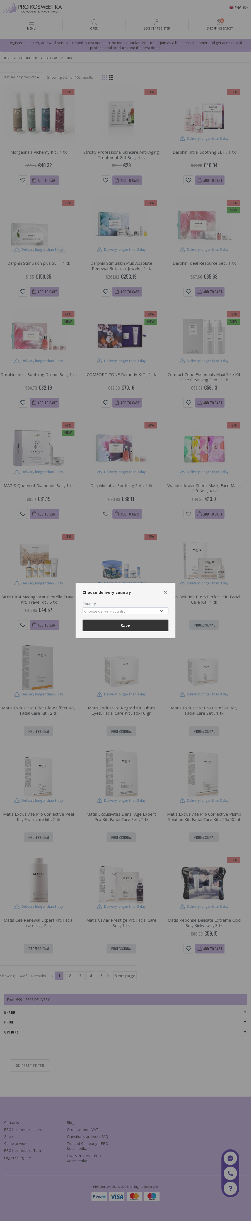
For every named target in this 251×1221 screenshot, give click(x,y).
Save (125, 625)
